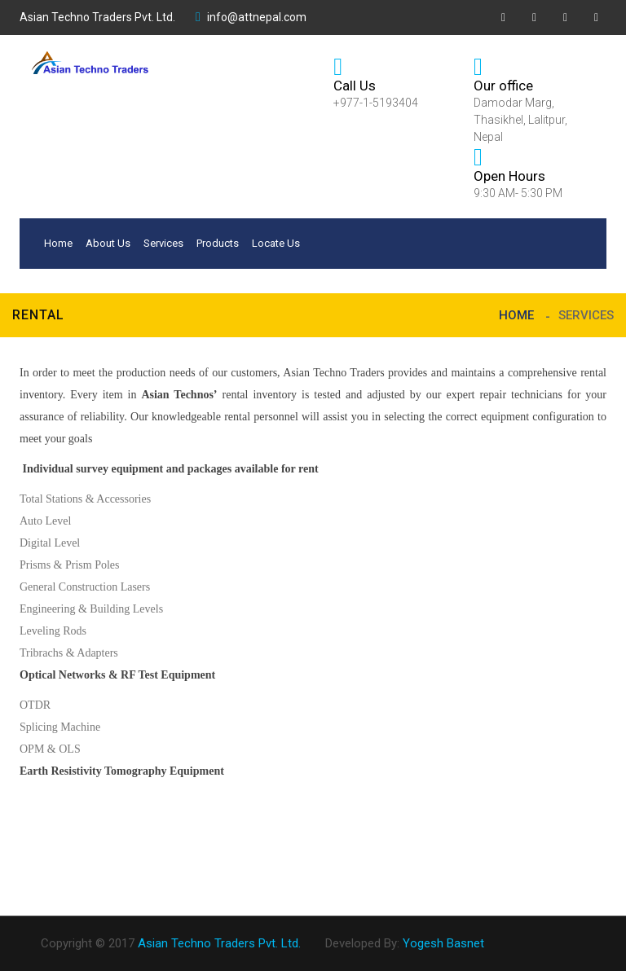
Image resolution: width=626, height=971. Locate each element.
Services (163, 243)
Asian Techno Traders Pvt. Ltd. (97, 17)
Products (217, 243)
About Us (108, 243)
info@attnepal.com (251, 17)
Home (58, 243)
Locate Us (276, 243)
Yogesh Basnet (443, 943)
